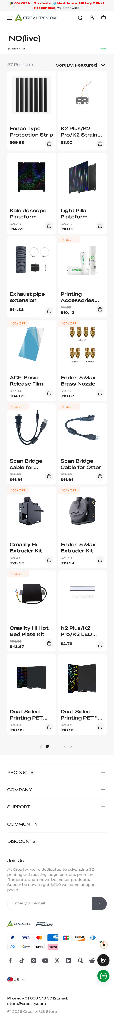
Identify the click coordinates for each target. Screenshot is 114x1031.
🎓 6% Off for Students (30, 3)
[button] (91, 64)
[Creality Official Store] (36, 18)
